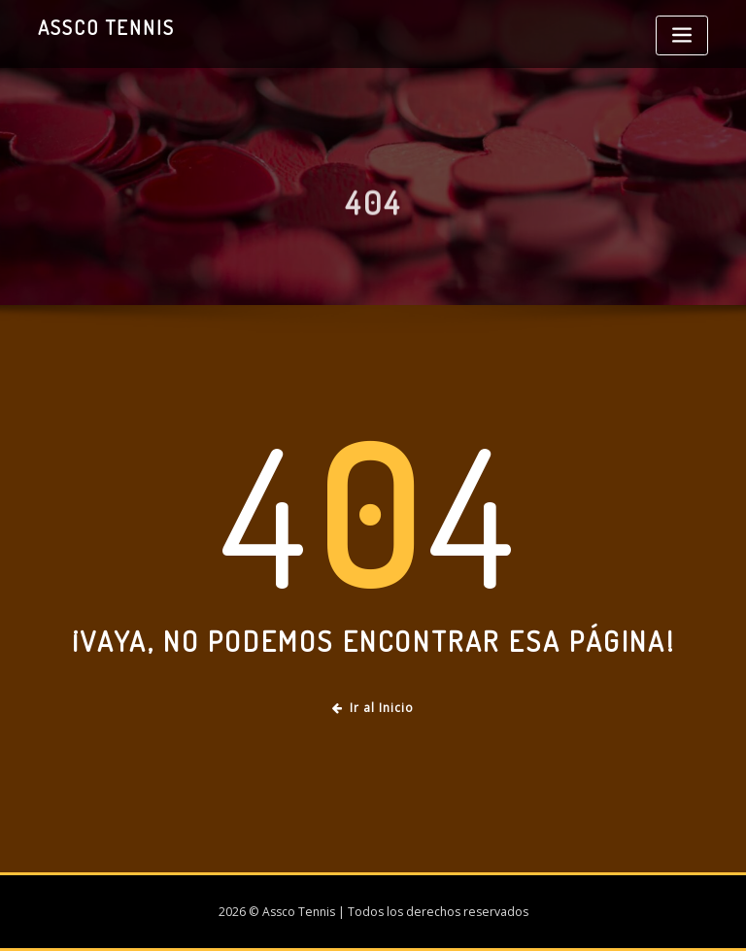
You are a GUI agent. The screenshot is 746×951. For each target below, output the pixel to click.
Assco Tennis (106, 27)
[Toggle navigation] (682, 35)
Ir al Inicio (373, 707)
